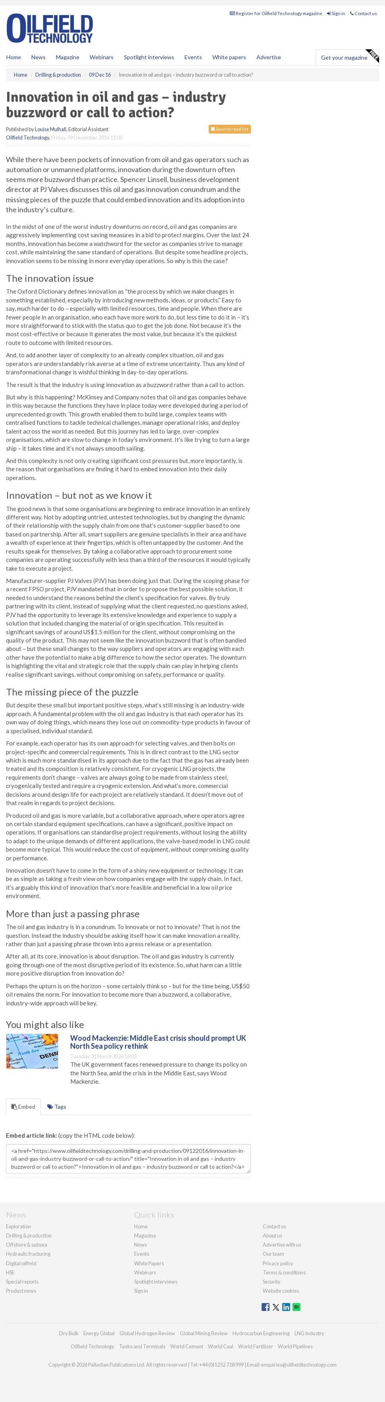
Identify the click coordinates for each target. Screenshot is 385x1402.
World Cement (186, 1346)
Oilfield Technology (27, 137)
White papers (229, 57)
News (140, 1244)
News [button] (38, 57)
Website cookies (281, 1291)
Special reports (22, 1281)
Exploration (18, 1226)
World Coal (220, 1346)
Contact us (363, 13)
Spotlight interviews (149, 57)
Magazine (67, 57)
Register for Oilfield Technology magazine (276, 13)
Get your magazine (350, 56)
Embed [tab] (23, 1106)
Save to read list (229, 129)
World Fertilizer (255, 1346)
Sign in (336, 13)
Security (272, 1281)
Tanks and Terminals (142, 1346)
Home (13, 57)
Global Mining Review (204, 1333)
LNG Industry (309, 1333)
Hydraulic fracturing (28, 1254)
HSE (10, 1272)
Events (193, 57)
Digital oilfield (21, 1263)
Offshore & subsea (26, 1244)
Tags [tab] (56, 1106)
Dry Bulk (69, 1333)
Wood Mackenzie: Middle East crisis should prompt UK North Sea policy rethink (158, 1042)
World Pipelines (295, 1346)
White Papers (149, 1263)
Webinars (102, 57)
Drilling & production (29, 1235)
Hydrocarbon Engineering (261, 1333)
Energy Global (99, 1333)
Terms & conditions (284, 1272)
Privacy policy (278, 1263)
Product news (21, 1291)
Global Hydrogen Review (147, 1333)
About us (272, 1235)
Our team (273, 1254)
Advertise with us (282, 1244)
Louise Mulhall (50, 129)
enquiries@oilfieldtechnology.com (299, 1364)
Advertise (268, 57)
